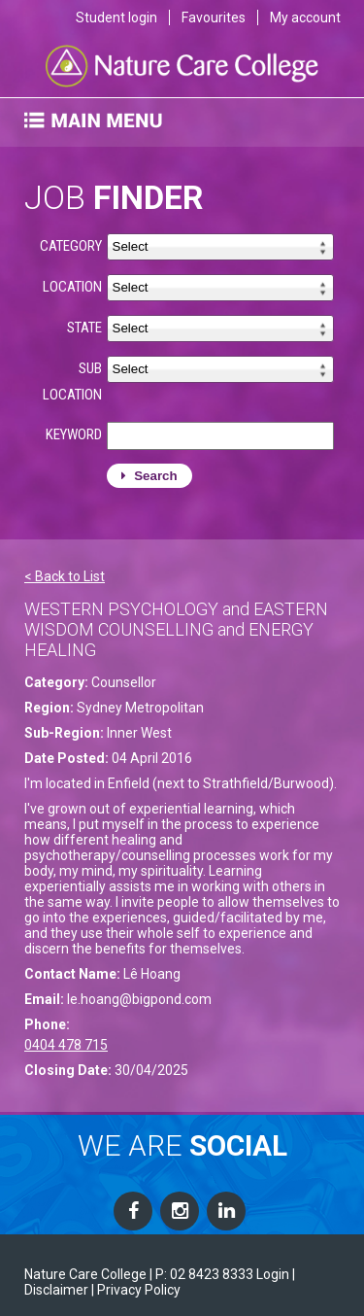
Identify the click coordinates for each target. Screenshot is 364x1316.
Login (272, 1274)
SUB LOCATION (72, 381)
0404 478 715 (66, 1045)
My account (305, 17)
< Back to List (64, 576)
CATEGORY (71, 246)
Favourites (214, 17)
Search (149, 475)
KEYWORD (74, 434)
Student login (116, 17)
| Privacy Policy (136, 1290)
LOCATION (72, 286)
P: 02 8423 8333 (204, 1274)
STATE (84, 327)
